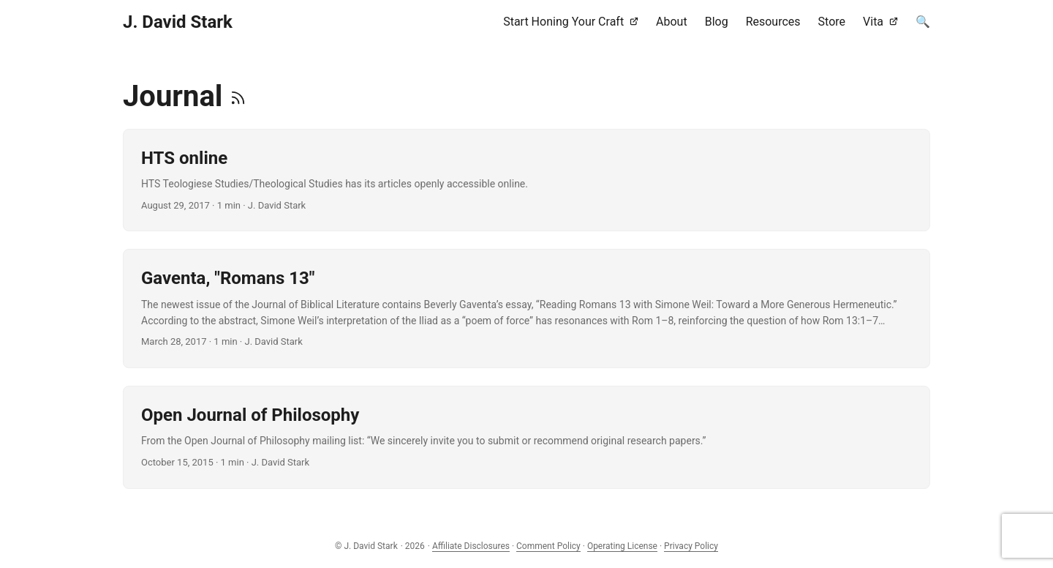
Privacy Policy (691, 546)
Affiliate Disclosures (471, 546)
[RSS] (238, 96)
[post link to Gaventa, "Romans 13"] (526, 308)
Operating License (622, 546)
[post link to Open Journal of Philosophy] (526, 436)
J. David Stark (178, 22)
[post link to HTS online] (526, 180)
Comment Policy (548, 546)
